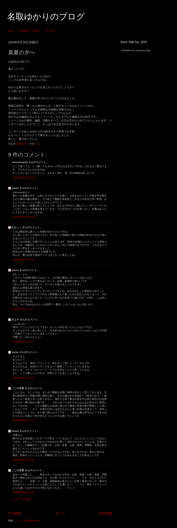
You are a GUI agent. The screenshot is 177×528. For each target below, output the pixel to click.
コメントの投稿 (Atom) (26, 520)
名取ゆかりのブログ (46, 16)
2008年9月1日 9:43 (23, 377)
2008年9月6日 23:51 (24, 492)
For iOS (50, 30)
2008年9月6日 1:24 (23, 420)
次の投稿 (14, 513)
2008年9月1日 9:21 (23, 341)
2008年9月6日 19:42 (24, 459)
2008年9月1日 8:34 (23, 309)
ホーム (60, 513)
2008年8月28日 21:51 (24, 217)
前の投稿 (105, 513)
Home (11, 30)
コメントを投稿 (21, 499)
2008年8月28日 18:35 (24, 177)
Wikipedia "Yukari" (30, 30)
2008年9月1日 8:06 (23, 259)
